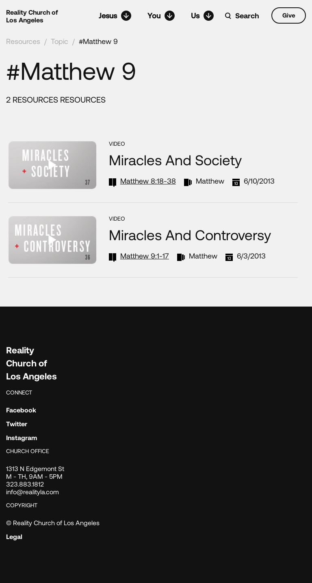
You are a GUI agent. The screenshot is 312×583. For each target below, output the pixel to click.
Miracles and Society (175, 159)
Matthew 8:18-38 (148, 180)
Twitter (16, 423)
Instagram (21, 437)
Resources (23, 41)
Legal (14, 536)
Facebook (21, 410)
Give (288, 15)
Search (247, 15)
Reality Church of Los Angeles (32, 16)
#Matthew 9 (98, 41)
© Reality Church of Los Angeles (53, 522)
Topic (59, 41)
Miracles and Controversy (190, 234)
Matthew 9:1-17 (144, 255)
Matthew (210, 180)
